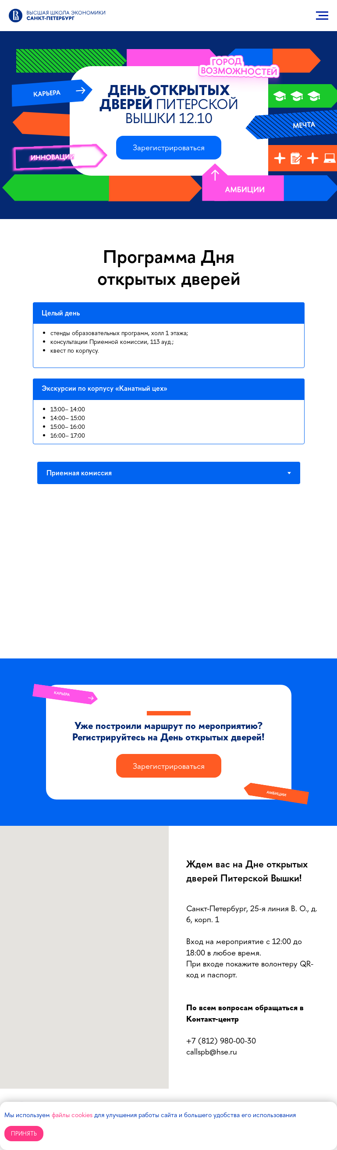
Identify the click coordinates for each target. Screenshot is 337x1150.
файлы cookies (72, 1114)
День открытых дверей (168, 104)
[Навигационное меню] (322, 15)
